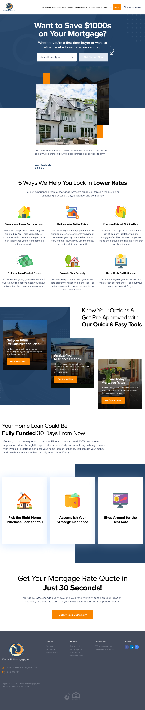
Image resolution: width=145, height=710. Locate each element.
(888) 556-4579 (132, 7)
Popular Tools (94, 7)
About (107, 7)
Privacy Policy (76, 656)
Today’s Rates (67, 7)
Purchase (49, 646)
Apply (117, 7)
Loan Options (79, 7)
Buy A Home (46, 7)
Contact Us (75, 652)
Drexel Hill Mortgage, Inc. (76, 648)
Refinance (56, 7)
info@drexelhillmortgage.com (19, 667)
